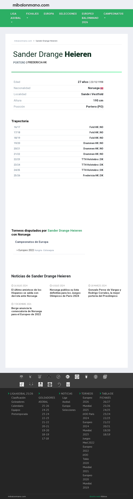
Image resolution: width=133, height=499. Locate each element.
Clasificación (18, 397)
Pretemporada (19, 414)
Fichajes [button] (32, 13)
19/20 (106, 430)
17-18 (45, 438)
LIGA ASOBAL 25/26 (20, 393)
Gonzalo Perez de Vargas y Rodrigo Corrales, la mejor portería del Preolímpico (104, 292)
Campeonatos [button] (113, 13)
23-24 (45, 414)
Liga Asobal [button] (16, 16)
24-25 (45, 410)
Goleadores (17, 401)
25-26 (45, 405)
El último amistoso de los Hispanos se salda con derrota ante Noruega (26, 292)
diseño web (95, 496)
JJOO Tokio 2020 (86, 459)
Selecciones (69, 13)
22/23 (106, 418)
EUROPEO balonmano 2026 (91, 18)
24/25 (106, 410)
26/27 (106, 401)
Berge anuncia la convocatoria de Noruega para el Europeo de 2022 (26, 311)
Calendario (17, 405)
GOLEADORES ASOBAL (47, 397)
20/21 (106, 426)
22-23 (45, 418)
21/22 (106, 422)
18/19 (106, 434)
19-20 (45, 430)
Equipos (15, 410)
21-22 (45, 422)
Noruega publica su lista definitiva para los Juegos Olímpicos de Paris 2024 (65, 292)
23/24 (106, 414)
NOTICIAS (65, 393)
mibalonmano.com (23, 40)
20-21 (45, 426)
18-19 (45, 434)
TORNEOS (86, 393)
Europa (50, 13)
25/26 (106, 405)
